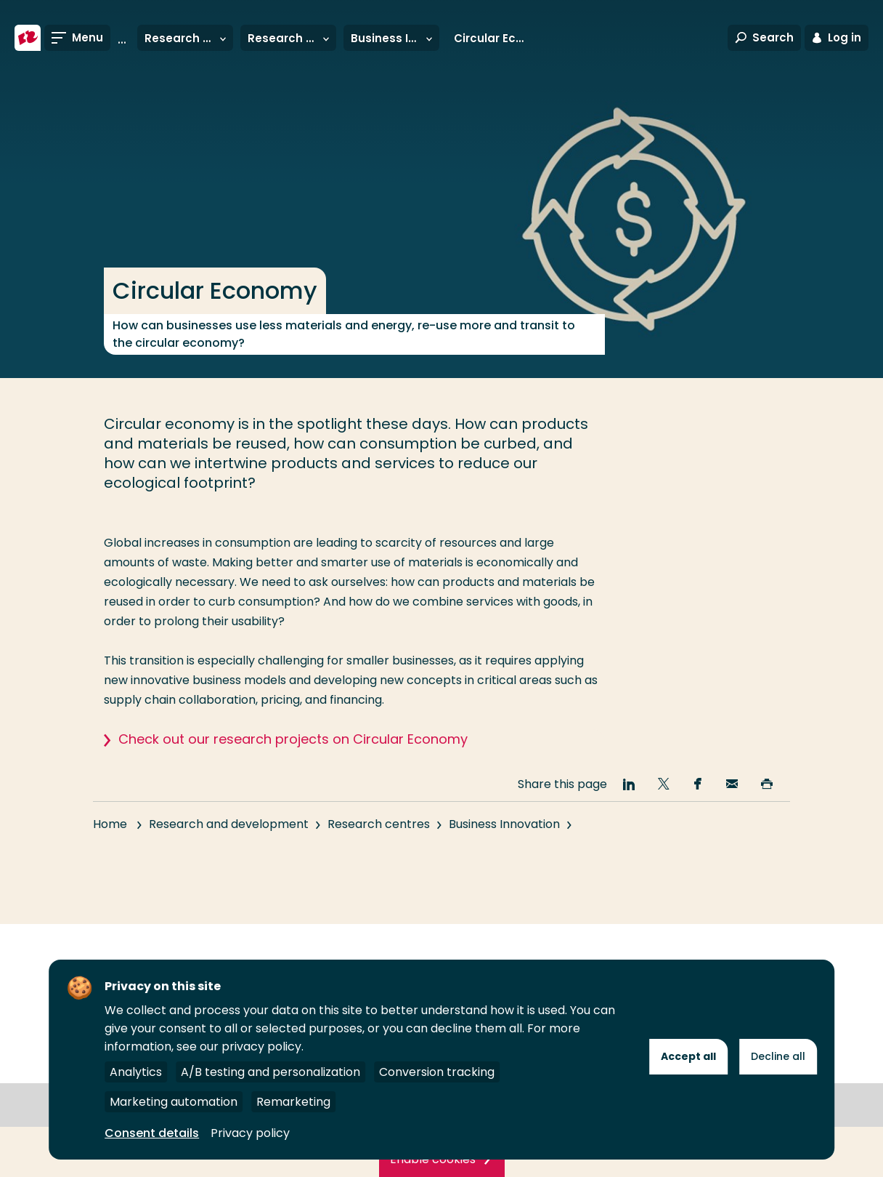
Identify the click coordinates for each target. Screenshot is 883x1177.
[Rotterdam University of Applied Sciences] (28, 38)
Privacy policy (250, 1133)
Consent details (152, 1133)
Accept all (688, 1056)
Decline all (778, 1056)
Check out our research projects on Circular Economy (293, 739)
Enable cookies (433, 1159)
